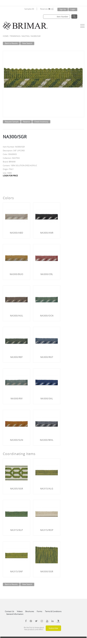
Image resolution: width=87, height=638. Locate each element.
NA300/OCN (46, 315)
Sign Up (63, 9)
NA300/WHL (46, 440)
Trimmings (15, 36)
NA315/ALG (46, 488)
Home (5, 36)
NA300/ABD (16, 232)
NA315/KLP (16, 530)
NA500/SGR (46, 571)
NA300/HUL (16, 315)
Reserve (26, 121)
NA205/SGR (16, 488)
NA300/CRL (46, 274)
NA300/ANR (46, 232)
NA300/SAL (46, 398)
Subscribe (53, 628)
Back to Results (11, 43)
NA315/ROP (46, 530)
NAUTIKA (25, 36)
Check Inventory (41, 121)
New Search (27, 43)
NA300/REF (16, 357)
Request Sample (11, 121)
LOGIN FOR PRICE (10, 175)
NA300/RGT (46, 357)
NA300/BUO (16, 274)
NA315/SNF (16, 571)
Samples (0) (29, 9)
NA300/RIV (17, 398)
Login (73, 9)
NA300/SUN (16, 440)
